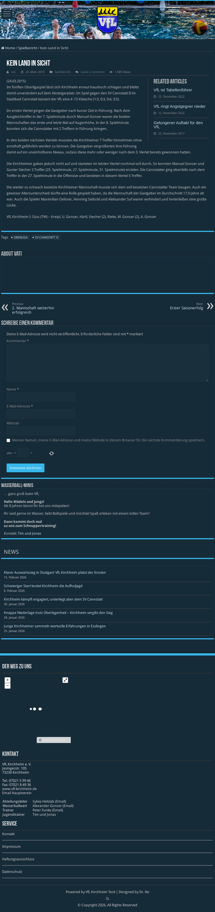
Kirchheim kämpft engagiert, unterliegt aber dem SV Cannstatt (53, 599)
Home (8, 48)
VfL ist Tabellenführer (173, 90)
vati (13, 72)
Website (13, 423)
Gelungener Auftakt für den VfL (178, 124)
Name (13, 389)
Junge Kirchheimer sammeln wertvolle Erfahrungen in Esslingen (55, 626)
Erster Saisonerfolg (175, 306)
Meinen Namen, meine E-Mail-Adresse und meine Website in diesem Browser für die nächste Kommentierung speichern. (108, 440)
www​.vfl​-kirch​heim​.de (19, 789)
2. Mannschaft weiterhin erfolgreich (40, 308)
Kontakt (8, 834)
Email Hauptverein (17, 793)
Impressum (11, 846)
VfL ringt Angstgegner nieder (180, 106)
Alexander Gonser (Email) (53, 806)
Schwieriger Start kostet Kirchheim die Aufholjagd (43, 586)
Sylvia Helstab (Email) (49, 801)
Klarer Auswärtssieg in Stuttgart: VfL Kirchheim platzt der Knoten (55, 572)
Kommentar (18, 341)
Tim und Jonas (29, 533)
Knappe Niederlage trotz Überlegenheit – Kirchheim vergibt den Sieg (58, 613)
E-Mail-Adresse (20, 406)
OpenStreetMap (54, 740)
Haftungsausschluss (18, 859)
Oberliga (21, 237)
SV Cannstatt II (46, 237)
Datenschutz (12, 872)
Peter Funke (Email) (48, 810)
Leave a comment (92, 72)
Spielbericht (27, 48)
